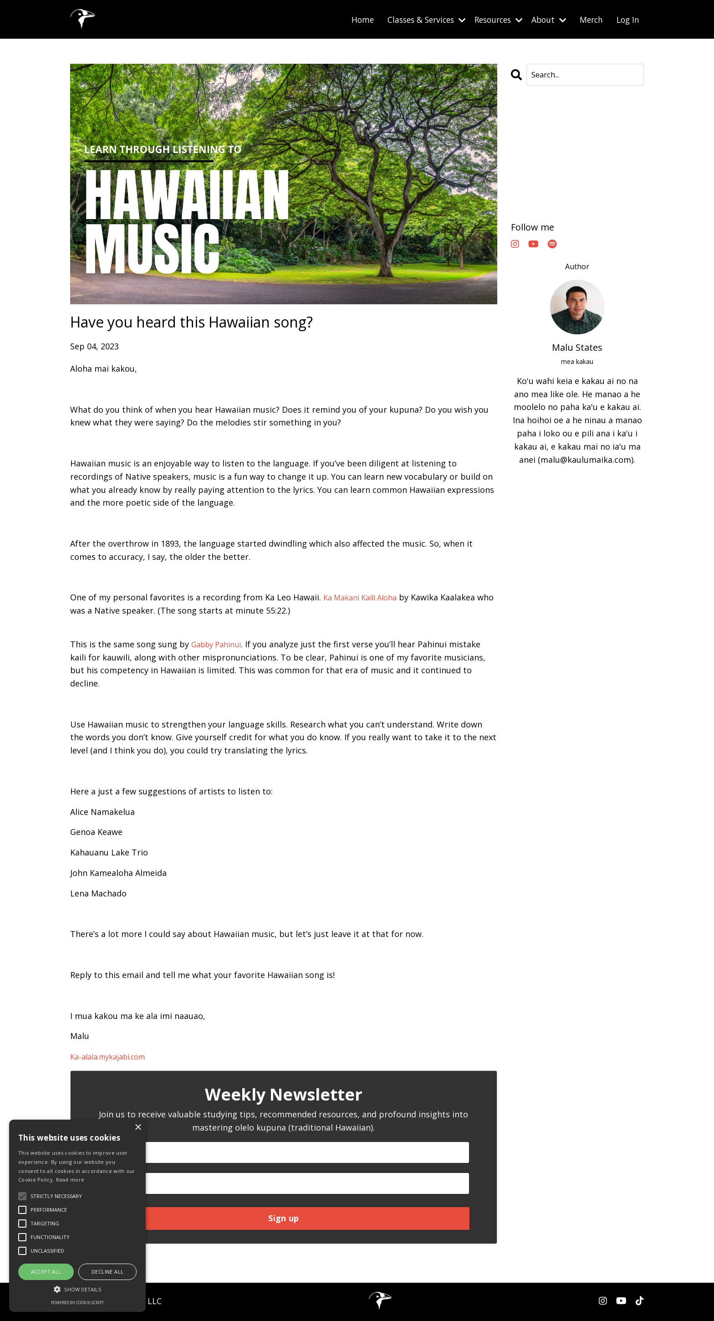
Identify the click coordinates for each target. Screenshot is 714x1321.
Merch (589, 19)
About (545, 19)
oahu (521, 174)
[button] (77, 1289)
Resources (492, 19)
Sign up (283, 1219)
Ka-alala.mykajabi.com (113, 1056)
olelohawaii (533, 187)
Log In (627, 19)
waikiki (525, 213)
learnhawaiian (539, 161)
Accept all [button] (46, 1271)
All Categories (538, 122)
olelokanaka (535, 200)
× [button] (137, 1127)
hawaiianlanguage (546, 148)
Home (349, 19)
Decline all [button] (107, 1271)
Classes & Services (415, 19)
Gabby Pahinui (219, 643)
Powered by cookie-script (77, 1303)
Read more (70, 1179)
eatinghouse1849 (544, 135)
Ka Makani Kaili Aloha (364, 597)
